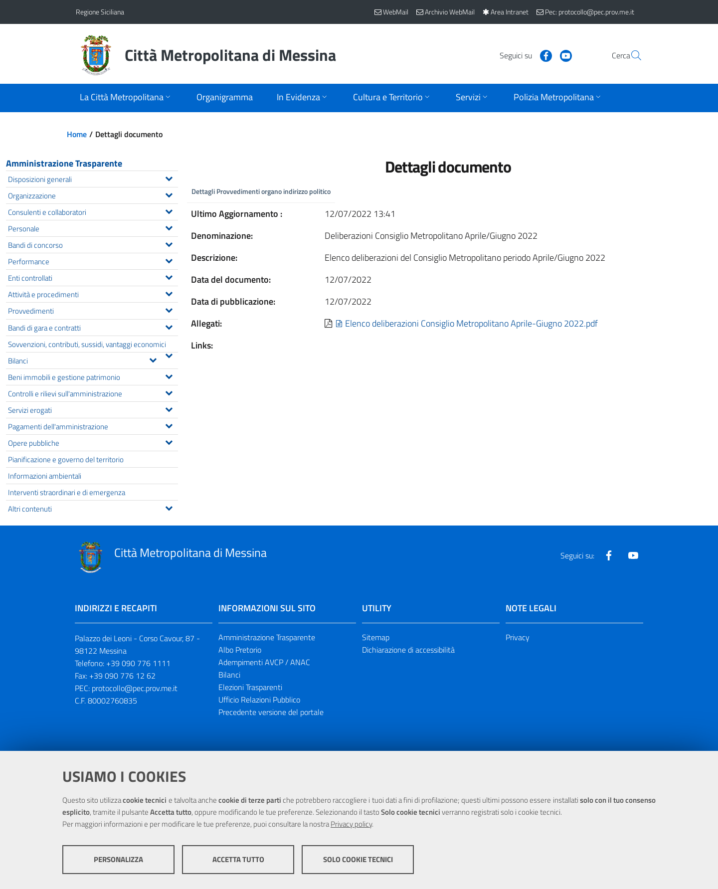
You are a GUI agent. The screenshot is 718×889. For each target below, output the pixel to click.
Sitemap (375, 637)
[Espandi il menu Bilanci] (153, 359)
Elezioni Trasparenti (250, 687)
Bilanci (229, 675)
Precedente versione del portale (271, 712)
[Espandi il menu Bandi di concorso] (169, 243)
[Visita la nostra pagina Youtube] (542, 55)
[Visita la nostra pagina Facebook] (522, 55)
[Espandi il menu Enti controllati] (169, 276)
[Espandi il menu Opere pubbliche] (169, 441)
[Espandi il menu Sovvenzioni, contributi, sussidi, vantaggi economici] (169, 354)
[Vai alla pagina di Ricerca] (630, 55)
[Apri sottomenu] (126, 98)
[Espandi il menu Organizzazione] (169, 194)
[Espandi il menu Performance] (169, 260)
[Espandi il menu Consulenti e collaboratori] (169, 210)
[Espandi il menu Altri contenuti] (169, 507)
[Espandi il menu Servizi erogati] (169, 408)
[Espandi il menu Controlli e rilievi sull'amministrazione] (169, 392)
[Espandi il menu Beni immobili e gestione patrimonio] (169, 375)
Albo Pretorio (239, 650)
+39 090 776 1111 (138, 663)
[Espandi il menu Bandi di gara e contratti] (169, 326)
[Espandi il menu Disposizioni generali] (169, 177)
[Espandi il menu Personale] (169, 227)
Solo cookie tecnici (358, 859)
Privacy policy (351, 824)
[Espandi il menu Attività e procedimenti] (169, 293)
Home (77, 134)
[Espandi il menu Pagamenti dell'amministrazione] (169, 425)
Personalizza (118, 859)
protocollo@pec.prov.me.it (135, 688)
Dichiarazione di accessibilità (408, 650)
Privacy (518, 637)
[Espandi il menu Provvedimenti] (169, 309)
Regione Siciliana (100, 11)
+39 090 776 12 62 (122, 676)
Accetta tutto (238, 859)
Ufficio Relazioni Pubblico (259, 700)
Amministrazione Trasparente (64, 163)
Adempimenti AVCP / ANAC (264, 662)
